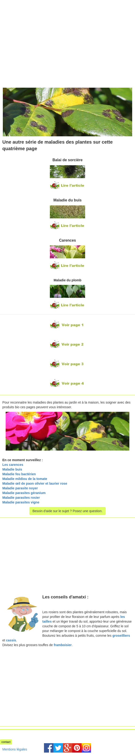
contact (6, 742)
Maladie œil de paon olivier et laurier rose (34, 483)
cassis (11, 640)
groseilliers (121, 635)
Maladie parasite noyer (20, 488)
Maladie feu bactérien (19, 474)
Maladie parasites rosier (21, 497)
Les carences (12, 465)
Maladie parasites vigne (21, 502)
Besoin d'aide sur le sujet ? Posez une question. (67, 511)
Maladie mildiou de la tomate (24, 479)
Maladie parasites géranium (24, 493)
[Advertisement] (39, 33)
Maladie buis (12, 469)
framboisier (62, 645)
